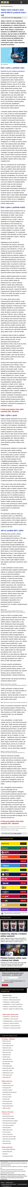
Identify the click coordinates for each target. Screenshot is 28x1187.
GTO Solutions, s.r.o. (7, 1186)
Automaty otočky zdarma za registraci (10, 1120)
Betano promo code (7, 1041)
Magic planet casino (7, 1054)
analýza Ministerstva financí (10, 131)
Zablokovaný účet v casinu (8, 1072)
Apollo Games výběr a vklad (8, 1068)
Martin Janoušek (17, 17)
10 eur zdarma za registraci (8, 1125)
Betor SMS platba (6, 1063)
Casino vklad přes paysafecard (9, 1149)
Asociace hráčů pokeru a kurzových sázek (15, 1176)
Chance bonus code (7, 1043)
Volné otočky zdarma (7, 1143)
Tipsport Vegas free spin (7, 1129)
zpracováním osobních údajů (15, 980)
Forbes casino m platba (7, 1070)
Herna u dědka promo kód (8, 1045)
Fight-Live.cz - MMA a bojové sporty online (11, 999)
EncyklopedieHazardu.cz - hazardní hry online (12, 1021)
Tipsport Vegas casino (7, 1059)
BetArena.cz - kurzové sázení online (10, 997)
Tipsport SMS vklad (7, 1077)
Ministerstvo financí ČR (12, 1174)
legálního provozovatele (9, 461)
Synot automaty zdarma (7, 1101)
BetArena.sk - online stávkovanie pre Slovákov (12, 1006)
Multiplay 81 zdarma (7, 1083)
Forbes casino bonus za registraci (9, 1123)
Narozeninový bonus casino (8, 1116)
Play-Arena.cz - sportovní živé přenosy (11, 1023)
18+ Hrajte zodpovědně (22, 1184)
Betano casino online (7, 1052)
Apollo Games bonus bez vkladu (9, 1138)
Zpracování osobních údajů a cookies (8, 1184)
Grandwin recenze (6, 1056)
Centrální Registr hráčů (7, 1151)
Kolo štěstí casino (6, 1099)
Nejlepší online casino (7, 1047)
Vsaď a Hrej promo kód (7, 1075)
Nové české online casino (8, 1050)
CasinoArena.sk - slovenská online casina (11, 1025)
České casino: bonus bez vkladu (9, 1136)
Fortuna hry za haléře (7, 1096)
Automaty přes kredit (7, 1087)
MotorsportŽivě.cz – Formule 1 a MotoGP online (12, 1004)
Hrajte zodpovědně (3, 826)
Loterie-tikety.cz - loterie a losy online (10, 1018)
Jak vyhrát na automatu (7, 1090)
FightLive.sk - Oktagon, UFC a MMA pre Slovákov (13, 1008)
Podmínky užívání (9, 1182)
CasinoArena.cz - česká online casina (10, 1016)
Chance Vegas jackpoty (7, 1066)
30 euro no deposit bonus (8, 1134)
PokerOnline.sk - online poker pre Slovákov (12, 1027)
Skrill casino (5, 1153)
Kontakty (2, 1182)
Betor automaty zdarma (7, 1103)
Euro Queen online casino (8, 1061)
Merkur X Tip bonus (7, 1141)
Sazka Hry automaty (7, 1094)
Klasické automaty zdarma (8, 1105)
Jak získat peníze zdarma (8, 1156)
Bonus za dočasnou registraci (8, 1118)
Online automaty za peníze (8, 1085)
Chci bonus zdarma (6, 1132)
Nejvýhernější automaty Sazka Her (10, 1092)
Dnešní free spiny (6, 1113)
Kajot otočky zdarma (7, 1127)
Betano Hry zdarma (6, 1108)
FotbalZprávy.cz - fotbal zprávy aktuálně (11, 1002)
